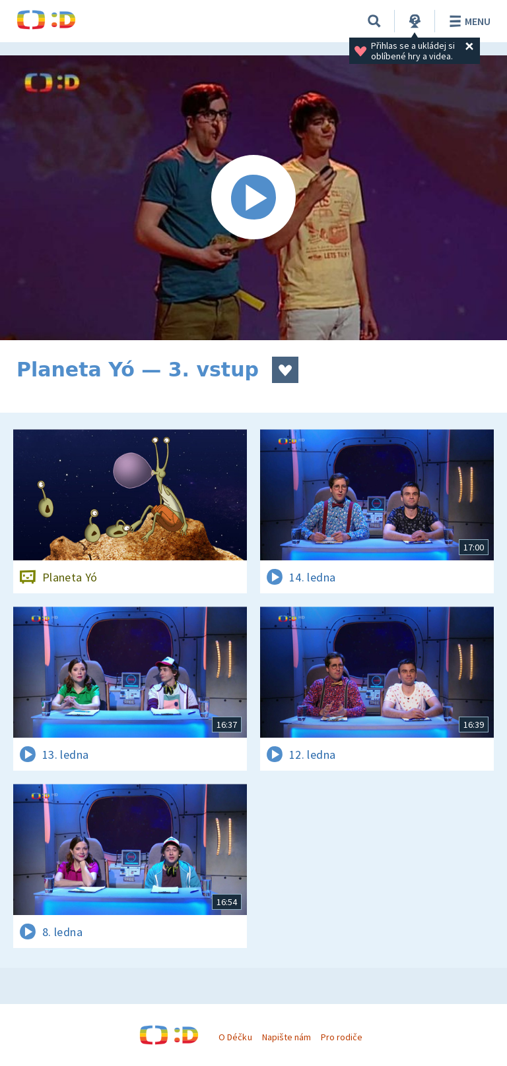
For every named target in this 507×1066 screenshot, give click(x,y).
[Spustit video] (253, 197)
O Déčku (235, 1037)
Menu (467, 21)
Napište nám (286, 1037)
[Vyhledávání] (374, 21)
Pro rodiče (341, 1037)
